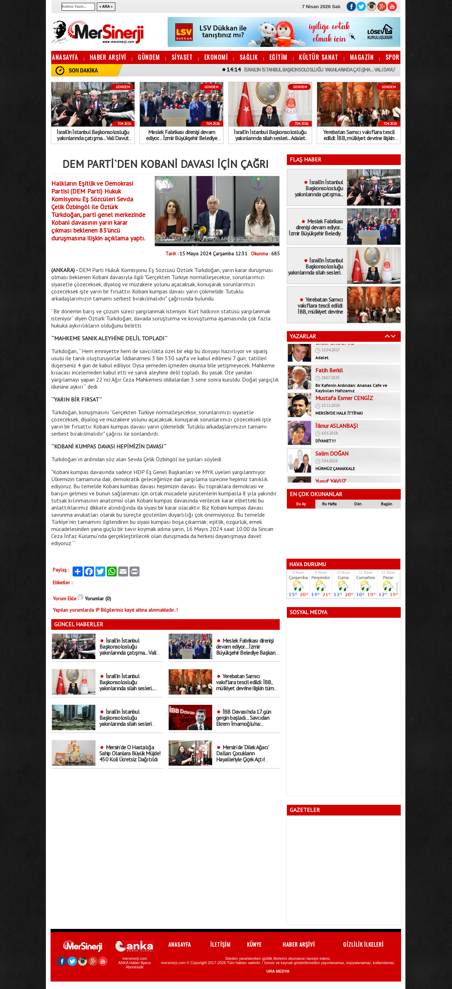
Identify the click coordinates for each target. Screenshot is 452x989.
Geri (387, 336)
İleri (393, 336)
